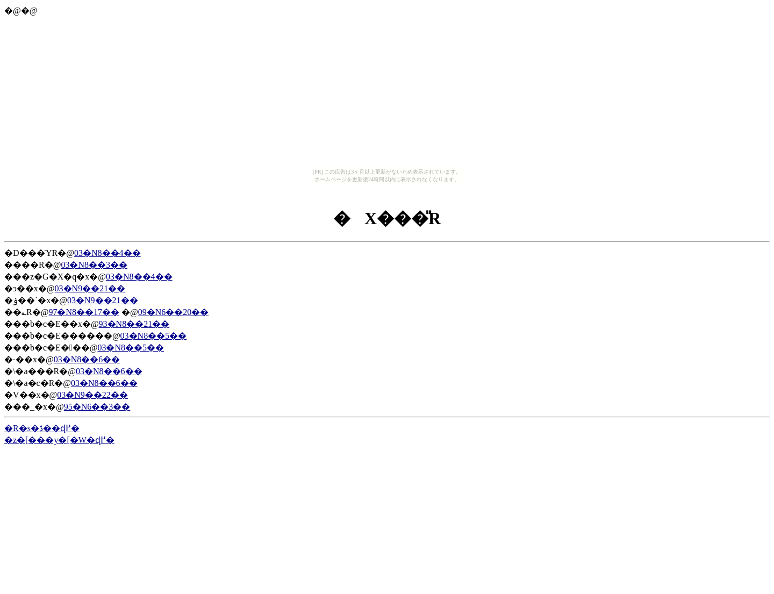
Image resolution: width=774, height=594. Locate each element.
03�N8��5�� (153, 335)
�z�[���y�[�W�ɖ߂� (59, 440)
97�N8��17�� (83, 312)
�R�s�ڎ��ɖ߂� (42, 428)
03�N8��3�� (94, 264)
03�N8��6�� (87, 359)
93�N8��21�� (134, 323)
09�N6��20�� (173, 312)
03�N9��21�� (90, 288)
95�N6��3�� (97, 406)
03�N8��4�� (107, 252)
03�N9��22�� (92, 394)
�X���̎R (387, 218)
